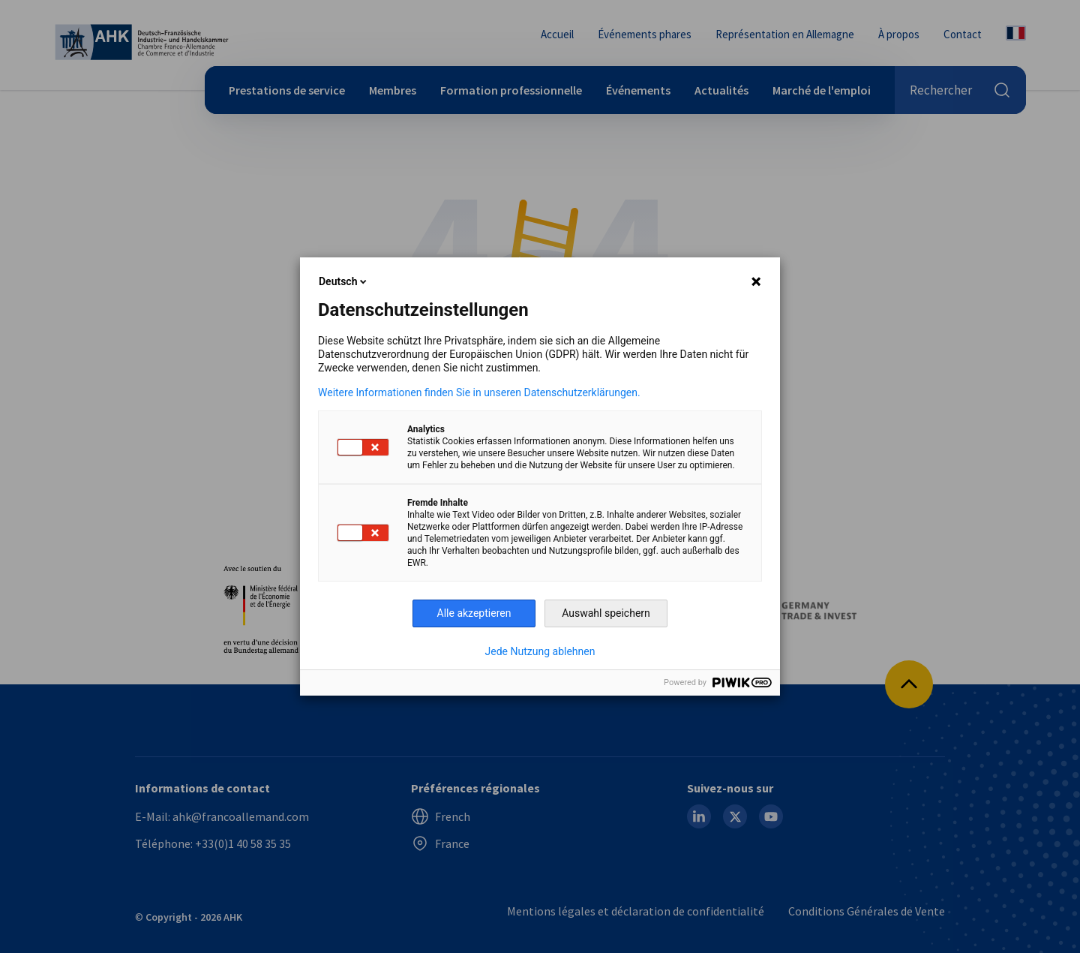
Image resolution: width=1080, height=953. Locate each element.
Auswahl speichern (606, 613)
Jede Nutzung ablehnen (540, 651)
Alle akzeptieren (474, 613)
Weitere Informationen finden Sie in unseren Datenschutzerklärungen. (479, 392)
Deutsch (344, 281)
